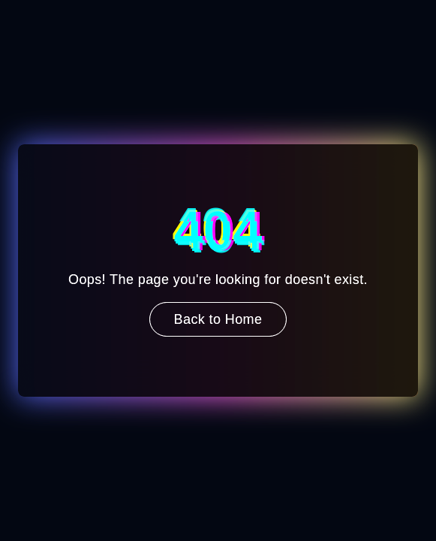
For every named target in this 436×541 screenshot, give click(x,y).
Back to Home (218, 319)
